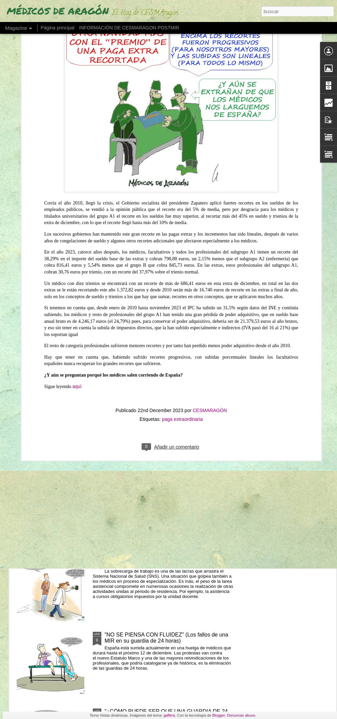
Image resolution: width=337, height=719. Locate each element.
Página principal (58, 27)
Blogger (218, 715)
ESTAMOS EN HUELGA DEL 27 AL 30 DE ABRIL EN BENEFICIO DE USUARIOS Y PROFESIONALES (53, 286)
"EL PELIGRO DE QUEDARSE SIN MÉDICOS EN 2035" (213, 277)
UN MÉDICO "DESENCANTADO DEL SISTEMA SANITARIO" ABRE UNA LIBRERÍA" (292, 283)
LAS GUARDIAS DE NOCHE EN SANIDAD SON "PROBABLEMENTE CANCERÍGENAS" (164, 407)
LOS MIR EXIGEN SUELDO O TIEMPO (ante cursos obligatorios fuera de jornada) (168, 561)
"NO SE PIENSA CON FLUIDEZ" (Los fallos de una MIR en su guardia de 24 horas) (166, 638)
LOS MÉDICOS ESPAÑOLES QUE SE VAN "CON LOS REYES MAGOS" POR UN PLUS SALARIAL (165, 484)
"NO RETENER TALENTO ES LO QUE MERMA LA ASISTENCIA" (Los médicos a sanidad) (166, 331)
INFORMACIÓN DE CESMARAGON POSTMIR (129, 27)
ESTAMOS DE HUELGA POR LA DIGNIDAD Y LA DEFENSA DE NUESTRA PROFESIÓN (130, 286)
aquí (77, 232)
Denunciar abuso (241, 715)
